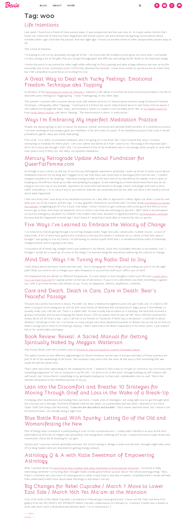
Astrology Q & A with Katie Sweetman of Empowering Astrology (89, 458)
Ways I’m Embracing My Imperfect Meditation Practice (90, 120)
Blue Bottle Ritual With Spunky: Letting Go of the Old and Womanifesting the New (95, 421)
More (71, 5)
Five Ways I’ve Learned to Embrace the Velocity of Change (95, 224)
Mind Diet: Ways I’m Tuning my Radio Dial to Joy (85, 259)
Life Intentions (41, 25)
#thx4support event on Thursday (64, 92)
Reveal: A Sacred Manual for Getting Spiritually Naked (108, 349)
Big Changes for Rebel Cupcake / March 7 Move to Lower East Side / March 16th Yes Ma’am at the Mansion (93, 489)
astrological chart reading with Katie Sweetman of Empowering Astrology (96, 468)
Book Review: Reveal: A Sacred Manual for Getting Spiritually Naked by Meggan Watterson (86, 339)
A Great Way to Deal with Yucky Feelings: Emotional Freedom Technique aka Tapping (88, 82)
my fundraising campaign (154, 213)
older (29, 513)
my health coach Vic (155, 108)
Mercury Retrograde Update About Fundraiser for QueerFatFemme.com (84, 161)
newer (29, 517)
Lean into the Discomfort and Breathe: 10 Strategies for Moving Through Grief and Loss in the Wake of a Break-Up (96, 390)
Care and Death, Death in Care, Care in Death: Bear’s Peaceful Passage (90, 294)
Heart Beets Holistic (42, 112)
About (57, 5)
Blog (43, 5)
